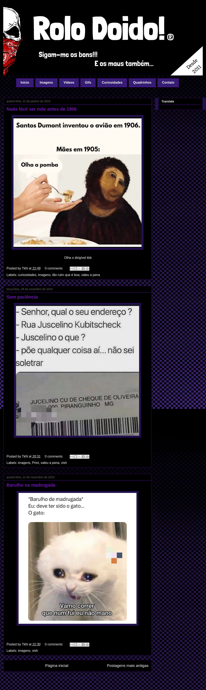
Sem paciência (22, 297)
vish (64, 462)
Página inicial (56, 665)
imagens (44, 275)
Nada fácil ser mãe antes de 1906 (42, 109)
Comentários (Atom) (84, 678)
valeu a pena (90, 275)
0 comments (53, 268)
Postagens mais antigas (127, 665)
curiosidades (27, 275)
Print (35, 462)
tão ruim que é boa (65, 275)
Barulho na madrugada (31, 485)
